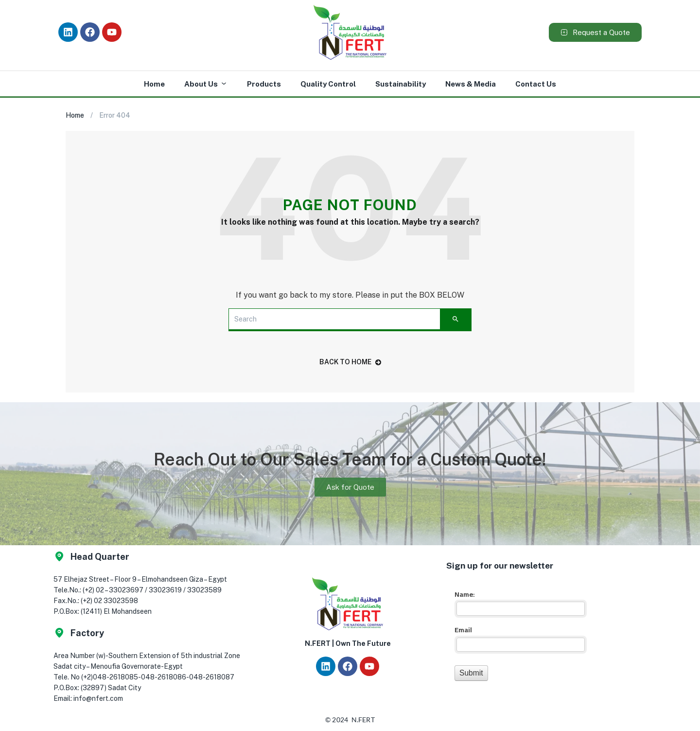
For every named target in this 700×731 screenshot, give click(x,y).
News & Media (470, 84)
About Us (206, 84)
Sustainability (400, 84)
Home (154, 84)
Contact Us (535, 84)
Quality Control (328, 84)
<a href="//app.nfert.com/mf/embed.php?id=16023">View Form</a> (519, 634)
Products (264, 84)
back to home (350, 362)
